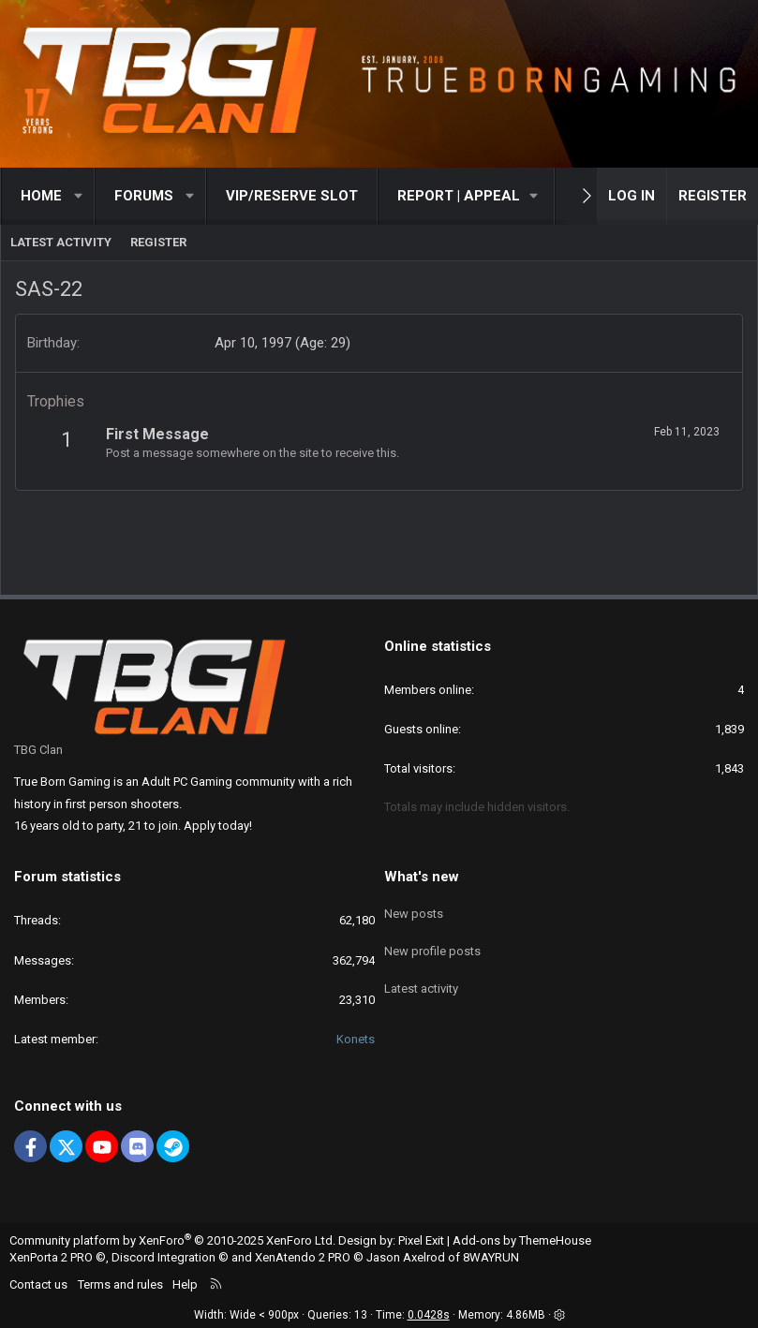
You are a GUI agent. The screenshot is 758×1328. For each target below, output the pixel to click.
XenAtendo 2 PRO (302, 1257)
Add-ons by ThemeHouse (522, 1240)
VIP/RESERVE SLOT (292, 195)
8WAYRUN (491, 1257)
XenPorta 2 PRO (51, 1257)
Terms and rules (120, 1284)
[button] (79, 196)
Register (158, 242)
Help (185, 1284)
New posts (413, 909)
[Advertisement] (379, 533)
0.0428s (429, 1314)
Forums (143, 195)
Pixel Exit (421, 1240)
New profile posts (432, 944)
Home (41, 195)
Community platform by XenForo (172, 1240)
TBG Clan (38, 750)
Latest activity (60, 242)
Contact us (38, 1284)
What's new (421, 876)
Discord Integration (163, 1257)
